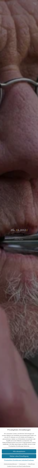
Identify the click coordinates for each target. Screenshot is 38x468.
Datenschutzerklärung (10, 464)
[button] (19, 451)
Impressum (22, 464)
